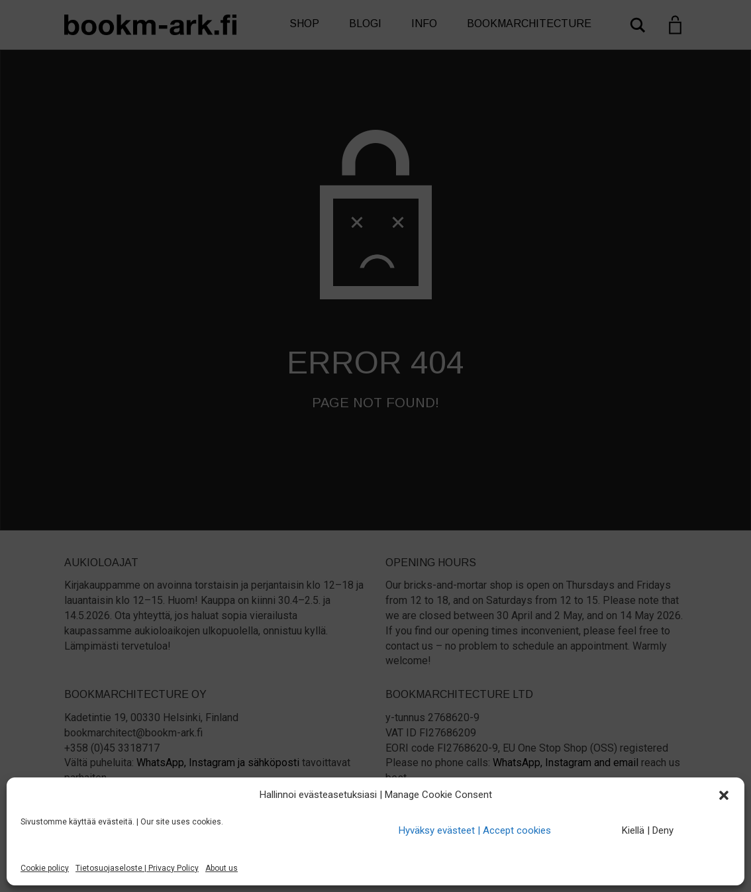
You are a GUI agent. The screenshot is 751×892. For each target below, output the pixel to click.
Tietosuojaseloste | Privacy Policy (137, 868)
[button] (723, 795)
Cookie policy (45, 868)
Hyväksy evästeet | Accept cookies (475, 830)
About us (221, 868)
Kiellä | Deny (648, 830)
